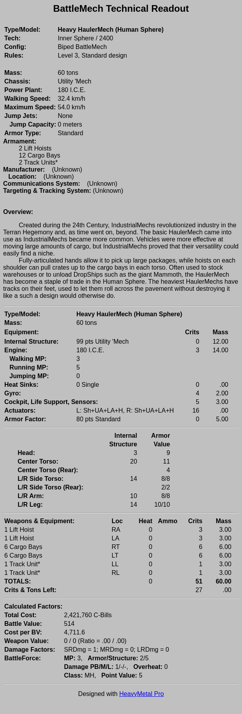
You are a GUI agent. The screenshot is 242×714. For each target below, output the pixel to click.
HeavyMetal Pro (141, 693)
